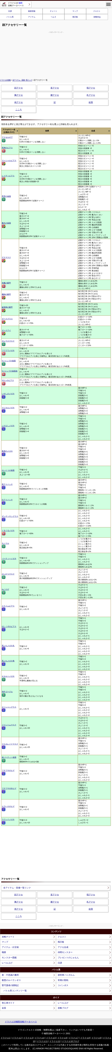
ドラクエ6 (62, 1038)
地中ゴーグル (7, 694)
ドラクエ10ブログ (70, 1041)
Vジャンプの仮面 (9, 363)
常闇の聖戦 (63, 980)
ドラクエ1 (5, 1038)
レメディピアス (8, 178)
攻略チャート (8, 937)
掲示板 (75, 17)
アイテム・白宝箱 (10, 947)
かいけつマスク (8, 576)
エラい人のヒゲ (8, 808)
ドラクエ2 (17, 1038)
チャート (53, 11)
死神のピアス (7, 150)
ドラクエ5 (51, 1038)
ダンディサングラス (10, 518)
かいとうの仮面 (8, 472)
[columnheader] (10, 131)
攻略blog (97, 17)
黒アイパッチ (7, 486)
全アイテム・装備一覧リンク (22, 80)
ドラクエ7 (73, 1038)
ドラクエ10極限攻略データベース (21, 1021)
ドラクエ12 (54, 1041)
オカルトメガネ (8, 678)
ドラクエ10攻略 (5, 80)
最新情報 (31, 11)
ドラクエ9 (96, 1038)
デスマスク (6, 259)
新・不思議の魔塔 (10, 975)
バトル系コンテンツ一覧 (15, 990)
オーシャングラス (9, 709)
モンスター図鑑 (9, 957)
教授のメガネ (7, 453)
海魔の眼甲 (6, 285)
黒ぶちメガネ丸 (8, 648)
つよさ (53, 17)
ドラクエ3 (28, 1038)
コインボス (63, 985)
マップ (75, 11)
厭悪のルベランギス (11, 980)
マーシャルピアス (9, 162)
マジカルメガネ (8, 410)
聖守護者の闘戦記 (10, 985)
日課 (60, 963)
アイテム (31, 17)
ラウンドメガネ (8, 821)
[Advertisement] (56, 54)
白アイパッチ (7, 502)
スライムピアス (8, 608)
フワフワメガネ (8, 352)
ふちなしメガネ (8, 428)
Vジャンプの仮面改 (10, 373)
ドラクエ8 (85, 1038)
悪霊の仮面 (6, 198)
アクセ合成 (63, 947)
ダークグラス (7, 321)
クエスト (97, 11)
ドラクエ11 (42, 1041)
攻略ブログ (63, 1008)
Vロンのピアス (8, 382)
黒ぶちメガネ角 (8, 663)
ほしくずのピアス (9, 628)
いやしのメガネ (8, 396)
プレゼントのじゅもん (68, 957)
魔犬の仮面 (6, 225)
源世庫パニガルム (66, 975)
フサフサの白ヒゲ (9, 790)
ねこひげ (5, 591)
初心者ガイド (8, 1003)
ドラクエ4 (39, 1038)
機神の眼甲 (6, 296)
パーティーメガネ (9, 561)
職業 (4, 952)
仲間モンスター (65, 952)
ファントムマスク (9, 727)
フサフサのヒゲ (8, 772)
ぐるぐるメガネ (8, 532)
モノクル (5, 545)
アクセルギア (7, 139)
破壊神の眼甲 (7, 309)
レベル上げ (7, 963)
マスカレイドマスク (10, 746)
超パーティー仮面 (9, 759)
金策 (4, 1008)
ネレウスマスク (8, 343)
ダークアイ (6, 332)
